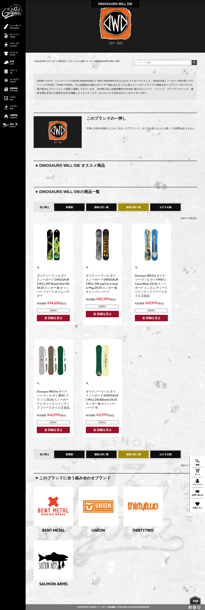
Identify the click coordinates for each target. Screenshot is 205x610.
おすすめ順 (166, 207)
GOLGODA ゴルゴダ (44, 61)
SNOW (61, 61)
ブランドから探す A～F (79, 61)
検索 (194, 62)
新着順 (69, 207)
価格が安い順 (101, 207)
